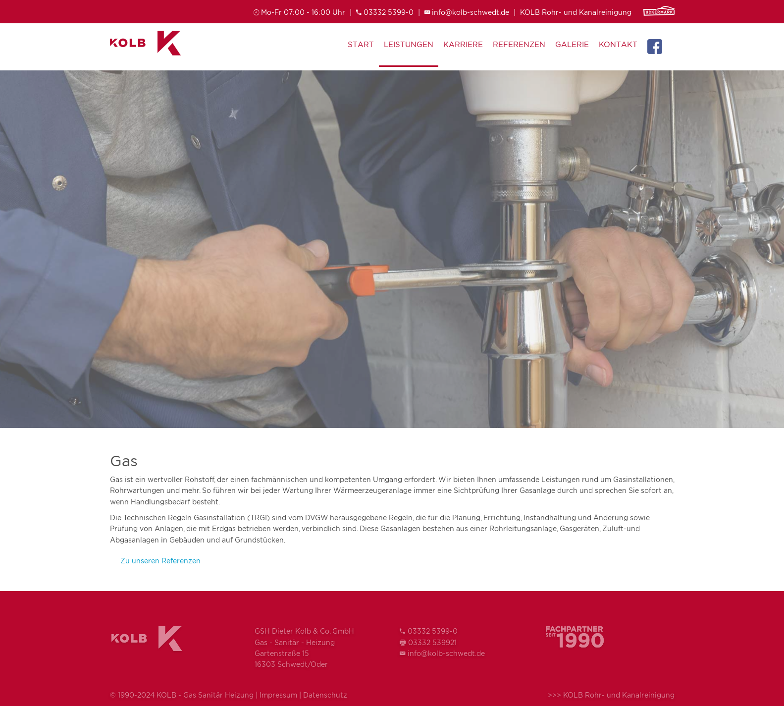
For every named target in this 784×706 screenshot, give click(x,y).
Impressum (278, 695)
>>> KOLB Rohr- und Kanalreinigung (611, 695)
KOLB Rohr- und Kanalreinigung (575, 12)
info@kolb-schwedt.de (470, 12)
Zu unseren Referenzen (160, 560)
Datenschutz (325, 695)
